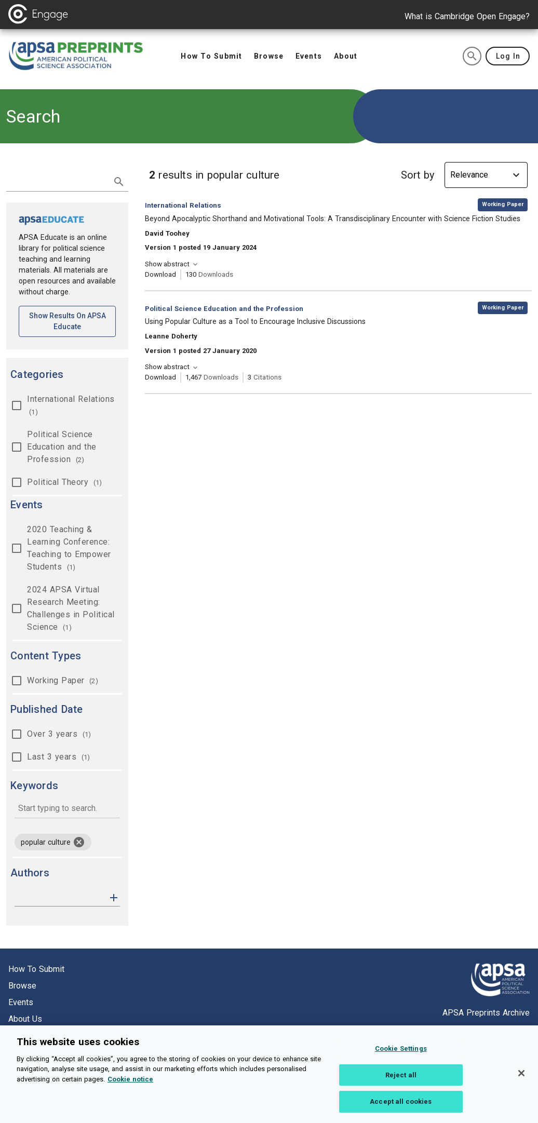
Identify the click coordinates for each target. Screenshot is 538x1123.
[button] (113, 897)
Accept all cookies (401, 1112)
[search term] (56, 180)
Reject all (400, 1085)
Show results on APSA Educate (72, 321)
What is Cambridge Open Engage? (467, 16)
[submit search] (119, 181)
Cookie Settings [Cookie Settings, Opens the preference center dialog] (401, 1059)
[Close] (521, 1083)
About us (25, 1019)
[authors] (60, 897)
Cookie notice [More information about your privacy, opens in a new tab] (130, 1089)
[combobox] (67, 809)
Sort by (417, 175)
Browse (22, 986)
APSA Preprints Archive (486, 1013)
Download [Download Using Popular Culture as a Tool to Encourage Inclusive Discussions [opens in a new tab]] (160, 377)
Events (20, 1002)
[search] (472, 56)
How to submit (36, 969)
